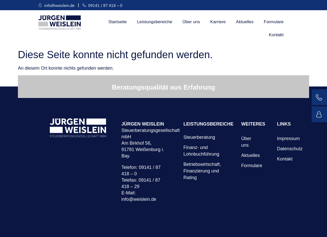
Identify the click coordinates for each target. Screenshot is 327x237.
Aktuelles (245, 21)
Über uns (191, 21)
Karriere (218, 21)
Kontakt (276, 34)
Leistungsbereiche (154, 21)
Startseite (117, 21)
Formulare (274, 21)
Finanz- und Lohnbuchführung (201, 151)
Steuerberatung (199, 137)
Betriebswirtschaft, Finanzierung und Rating (202, 171)
